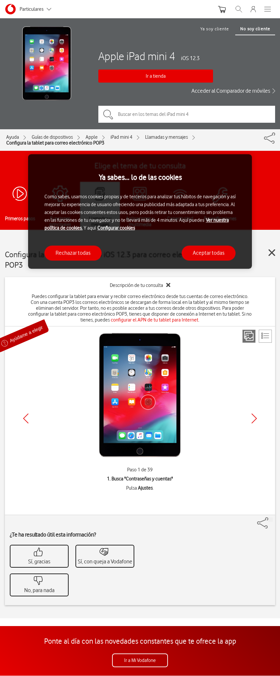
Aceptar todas (208, 253)
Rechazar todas (73, 253)
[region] (140, 211)
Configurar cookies (116, 228)
